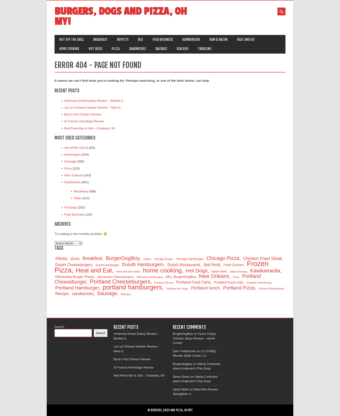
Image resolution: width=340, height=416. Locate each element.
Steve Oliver (181, 376)
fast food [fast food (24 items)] (212, 264)
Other (77, 198)
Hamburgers (191, 40)
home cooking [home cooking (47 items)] (162, 270)
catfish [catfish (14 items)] (147, 259)
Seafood (182, 49)
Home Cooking (69, 49)
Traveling (205, 49)
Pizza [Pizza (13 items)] (236, 277)
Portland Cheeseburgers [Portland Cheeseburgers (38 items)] (120, 282)
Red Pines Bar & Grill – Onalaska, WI (89, 128)
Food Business (163, 40)
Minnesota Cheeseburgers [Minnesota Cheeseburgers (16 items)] (116, 277)
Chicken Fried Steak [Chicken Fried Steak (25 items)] (262, 258)
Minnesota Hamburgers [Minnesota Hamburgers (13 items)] (150, 277)
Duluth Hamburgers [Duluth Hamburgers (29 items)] (143, 264)
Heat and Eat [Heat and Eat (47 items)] (94, 270)
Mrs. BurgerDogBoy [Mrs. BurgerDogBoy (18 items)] (181, 277)
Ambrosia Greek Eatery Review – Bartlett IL (93, 100)
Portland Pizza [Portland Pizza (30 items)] (239, 287)
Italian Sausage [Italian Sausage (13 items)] (238, 271)
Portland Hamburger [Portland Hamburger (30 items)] (77, 287)
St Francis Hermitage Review (84, 121)
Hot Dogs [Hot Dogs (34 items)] (197, 271)
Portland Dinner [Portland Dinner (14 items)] (163, 282)
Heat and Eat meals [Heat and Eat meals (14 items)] (128, 271)
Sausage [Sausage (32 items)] (107, 293)
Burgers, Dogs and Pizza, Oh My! (121, 16)
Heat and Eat (246, 40)
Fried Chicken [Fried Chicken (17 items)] (233, 265)
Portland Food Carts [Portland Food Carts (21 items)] (193, 282)
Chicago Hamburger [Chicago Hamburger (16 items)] (189, 259)
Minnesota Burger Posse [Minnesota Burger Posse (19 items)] (74, 277)
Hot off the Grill (71, 40)
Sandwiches (137, 49)
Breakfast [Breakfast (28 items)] (92, 258)
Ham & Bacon (218, 40)
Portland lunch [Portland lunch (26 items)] (205, 287)
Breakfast (100, 40)
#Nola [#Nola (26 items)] (61, 258)
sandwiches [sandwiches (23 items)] (83, 293)
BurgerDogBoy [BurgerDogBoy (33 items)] (122, 258)
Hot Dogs (95, 49)
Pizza (116, 49)
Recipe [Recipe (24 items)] (61, 293)
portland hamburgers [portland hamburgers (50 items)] (132, 287)
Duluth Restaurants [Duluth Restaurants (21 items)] (183, 265)
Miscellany (81, 191)
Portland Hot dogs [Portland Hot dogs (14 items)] (177, 288)
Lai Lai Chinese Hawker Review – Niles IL (92, 107)
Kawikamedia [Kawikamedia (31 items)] (265, 271)
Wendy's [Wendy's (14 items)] (126, 294)
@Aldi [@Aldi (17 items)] (74, 259)
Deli (140, 40)
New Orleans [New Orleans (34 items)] (214, 276)
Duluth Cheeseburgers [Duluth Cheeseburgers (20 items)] (73, 265)
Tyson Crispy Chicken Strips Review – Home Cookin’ (194, 338)
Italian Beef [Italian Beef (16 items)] (219, 271)
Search (59, 327)
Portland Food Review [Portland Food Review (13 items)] (259, 282)
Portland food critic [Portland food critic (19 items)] (228, 282)
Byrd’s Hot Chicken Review (82, 114)
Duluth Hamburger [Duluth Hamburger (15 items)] (107, 265)
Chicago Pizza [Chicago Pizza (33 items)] (222, 258)
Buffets (122, 40)
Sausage (161, 49)
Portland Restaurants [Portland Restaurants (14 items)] (271, 288)
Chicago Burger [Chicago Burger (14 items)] (163, 259)
